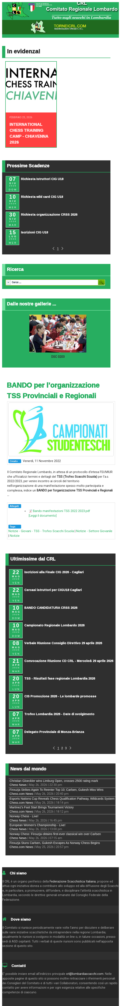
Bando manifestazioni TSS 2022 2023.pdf (61, 511)
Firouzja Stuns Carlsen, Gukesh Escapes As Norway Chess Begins (55, 843)
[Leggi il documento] (43, 516)
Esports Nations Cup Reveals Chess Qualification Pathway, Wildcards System (62, 798)
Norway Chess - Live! (24, 816)
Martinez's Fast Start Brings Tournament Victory (42, 807)
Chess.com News (21, 793)
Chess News (18, 785)
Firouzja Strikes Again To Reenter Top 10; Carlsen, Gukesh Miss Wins (56, 789)
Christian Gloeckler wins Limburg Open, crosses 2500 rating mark (54, 781)
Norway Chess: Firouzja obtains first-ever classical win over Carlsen (55, 834)
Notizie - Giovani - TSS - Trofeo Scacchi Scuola (41, 531)
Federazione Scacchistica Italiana (73, 881)
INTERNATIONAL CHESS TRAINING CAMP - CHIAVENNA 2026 (29, 133)
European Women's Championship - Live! (37, 825)
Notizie (15, 536)
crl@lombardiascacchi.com (84, 974)
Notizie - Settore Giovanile (94, 531)
